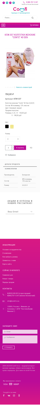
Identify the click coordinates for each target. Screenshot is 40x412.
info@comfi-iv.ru (13, 301)
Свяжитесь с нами (9, 260)
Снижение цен (8, 275)
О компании (7, 253)
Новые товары (8, 279)
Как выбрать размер (10, 257)
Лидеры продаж (8, 282)
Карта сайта (7, 264)
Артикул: (9, 99)
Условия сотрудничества (12, 250)
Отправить (8, 347)
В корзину (20, 148)
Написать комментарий (24, 87)
